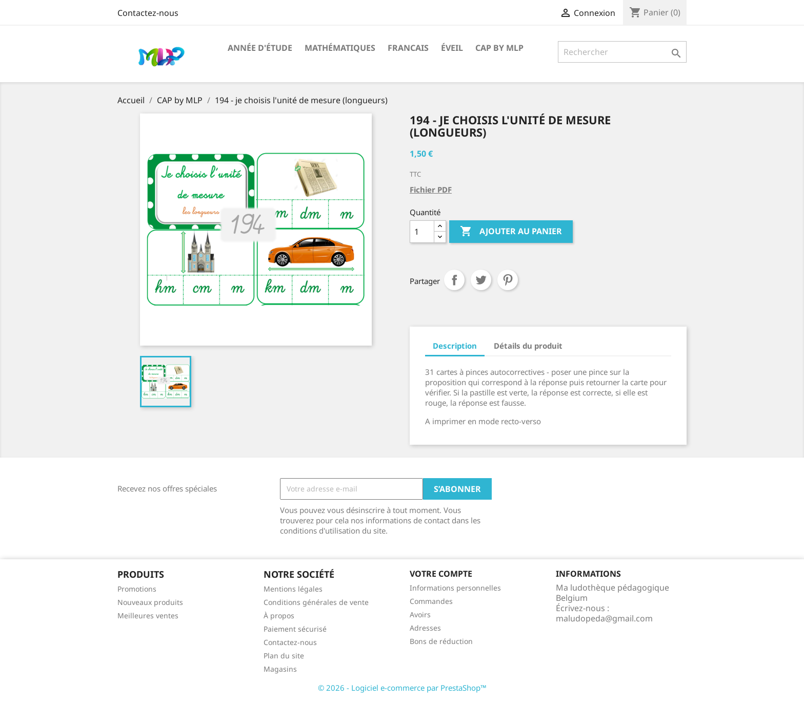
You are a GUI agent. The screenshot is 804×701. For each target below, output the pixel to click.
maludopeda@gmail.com (604, 618)
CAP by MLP (499, 47)
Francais (408, 47)
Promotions (136, 589)
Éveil (452, 47)
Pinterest (507, 280)
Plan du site (284, 655)
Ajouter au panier (511, 231)
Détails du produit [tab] (528, 345)
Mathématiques (340, 47)
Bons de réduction (441, 641)
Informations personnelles (455, 588)
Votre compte (441, 573)
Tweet (481, 280)
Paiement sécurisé (295, 629)
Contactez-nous (147, 12)
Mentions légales (293, 589)
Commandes (431, 601)
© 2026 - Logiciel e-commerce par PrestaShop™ (402, 688)
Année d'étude (260, 47)
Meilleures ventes (147, 615)
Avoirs (420, 614)
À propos (279, 615)
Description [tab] (455, 345)
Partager (454, 280)
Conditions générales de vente (316, 602)
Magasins (280, 669)
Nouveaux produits (150, 602)
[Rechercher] (622, 52)
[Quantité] (422, 231)
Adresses (425, 628)
